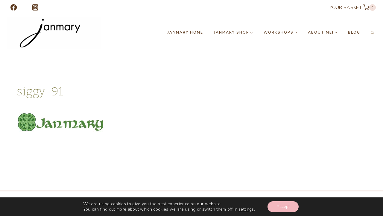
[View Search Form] (372, 32)
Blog (354, 32)
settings (246, 209)
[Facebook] (13, 7)
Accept (283, 206)
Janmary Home (185, 32)
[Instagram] (35, 7)
